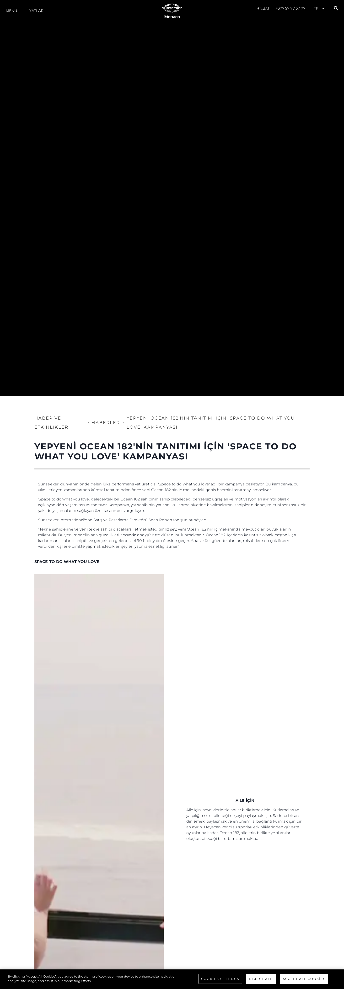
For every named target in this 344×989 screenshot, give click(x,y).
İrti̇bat (262, 8)
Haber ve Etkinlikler (51, 423)
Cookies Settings (220, 979)
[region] (172, 979)
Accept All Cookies (304, 979)
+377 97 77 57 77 (290, 8)
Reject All (261, 979)
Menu (11, 10)
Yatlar (36, 10)
